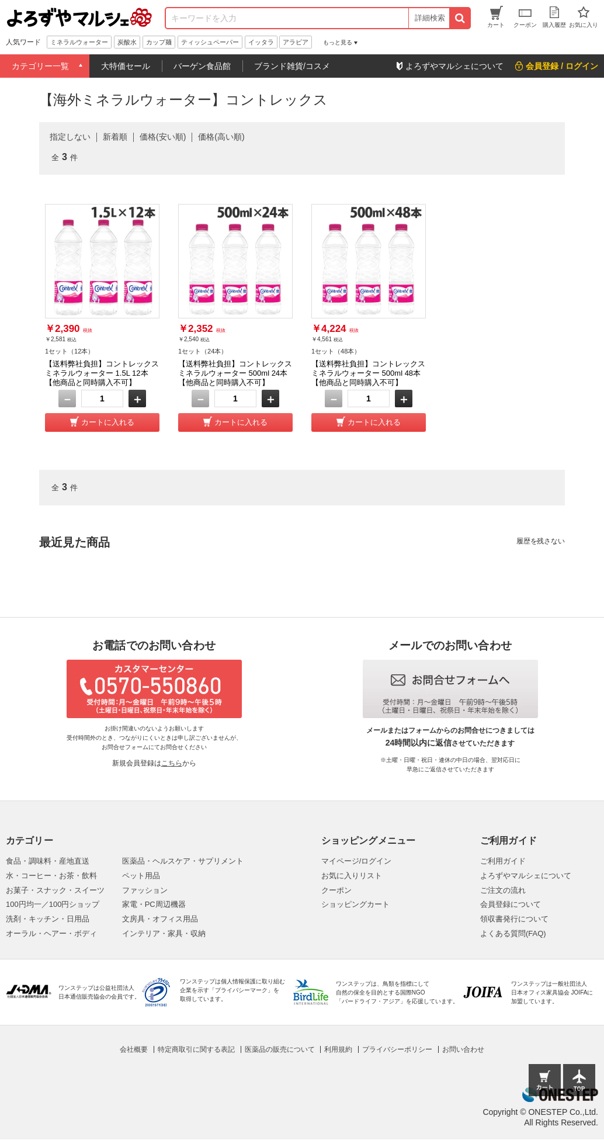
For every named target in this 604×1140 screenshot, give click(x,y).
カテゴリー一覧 (40, 66)
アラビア (295, 42)
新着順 (115, 136)
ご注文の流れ (503, 890)
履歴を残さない (540, 541)
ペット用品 (141, 875)
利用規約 (338, 1049)
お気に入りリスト (351, 875)
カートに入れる (107, 422)
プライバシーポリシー (397, 1049)
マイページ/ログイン (356, 861)
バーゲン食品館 (202, 66)
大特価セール (125, 66)
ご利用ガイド (503, 861)
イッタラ (261, 42)
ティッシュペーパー (210, 42)
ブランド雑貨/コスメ (292, 66)
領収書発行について (514, 918)
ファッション (145, 890)
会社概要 (134, 1049)
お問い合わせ (463, 1049)
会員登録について (510, 904)
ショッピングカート (355, 904)
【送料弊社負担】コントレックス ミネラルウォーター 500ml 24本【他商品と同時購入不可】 (235, 372)
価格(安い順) (163, 136)
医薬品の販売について (280, 1049)
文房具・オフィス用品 (160, 918)
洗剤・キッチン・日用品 (47, 918)
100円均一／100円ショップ (52, 904)
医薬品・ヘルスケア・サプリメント (183, 861)
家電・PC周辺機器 (154, 904)
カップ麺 (159, 42)
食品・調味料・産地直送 (47, 861)
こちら (171, 763)
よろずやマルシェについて (525, 875)
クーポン (336, 890)
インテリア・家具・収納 (164, 933)
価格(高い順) (221, 136)
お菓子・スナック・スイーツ (55, 890)
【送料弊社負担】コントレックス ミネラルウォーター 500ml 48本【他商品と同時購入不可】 (368, 372)
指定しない (70, 136)
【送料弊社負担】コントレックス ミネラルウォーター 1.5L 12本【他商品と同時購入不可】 (102, 372)
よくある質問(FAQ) (513, 933)
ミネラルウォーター (79, 42)
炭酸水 (127, 42)
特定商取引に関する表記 (196, 1049)
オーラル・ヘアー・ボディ (51, 933)
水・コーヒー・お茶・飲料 (51, 875)
